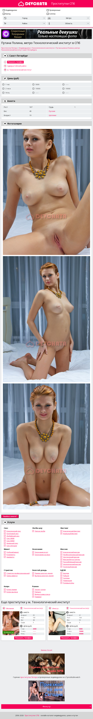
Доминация (67, 580)
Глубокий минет (13, 552)
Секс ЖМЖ (10, 538)
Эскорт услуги (40, 589)
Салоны (51, 14)
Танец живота (12, 576)
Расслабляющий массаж (72, 562)
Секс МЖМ (10, 541)
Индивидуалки (10, 10)
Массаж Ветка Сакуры (71, 559)
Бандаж (66, 573)
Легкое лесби (40, 531)
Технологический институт (33, 608)
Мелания (10, 608)
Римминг (38, 597)
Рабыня (66, 576)
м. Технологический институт (19, 70)
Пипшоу (38, 592)
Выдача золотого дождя (44, 576)
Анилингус (10, 557)
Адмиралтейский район (16, 66)
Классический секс (14, 531)
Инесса (55, 608)
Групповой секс (13, 533)
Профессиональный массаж (73, 555)
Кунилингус (11, 555)
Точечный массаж (70, 567)
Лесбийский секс (13, 536)
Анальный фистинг (70, 533)
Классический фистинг (71, 531)
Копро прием (12, 589)
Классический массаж (71, 552)
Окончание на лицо (42, 555)
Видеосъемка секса (42, 594)
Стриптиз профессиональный (18, 573)
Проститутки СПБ (32, 715)
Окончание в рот (41, 552)
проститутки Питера (28, 677)
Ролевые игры (68, 583)
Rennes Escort (46, 650)
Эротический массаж (71, 557)
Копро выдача (12, 592)
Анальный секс (12, 543)
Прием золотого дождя (44, 573)
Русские (52, 111)
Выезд (6, 14)
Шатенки (52, 115)
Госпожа (66, 578)
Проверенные (53, 10)
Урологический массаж (72, 564)
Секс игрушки (12, 546)
